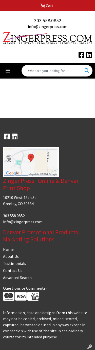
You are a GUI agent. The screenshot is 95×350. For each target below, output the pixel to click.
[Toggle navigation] (8, 70)
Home (8, 249)
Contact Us (12, 270)
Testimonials (14, 263)
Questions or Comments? (25, 288)
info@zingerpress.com (47, 26)
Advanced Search (17, 277)
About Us (11, 256)
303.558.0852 (47, 20)
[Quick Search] (52, 71)
